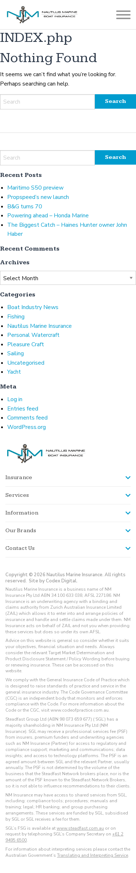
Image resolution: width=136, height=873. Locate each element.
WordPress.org (26, 427)
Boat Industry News (32, 307)
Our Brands (20, 530)
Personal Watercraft (33, 335)
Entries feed (22, 409)
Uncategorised (25, 363)
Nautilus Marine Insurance (39, 326)
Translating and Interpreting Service (92, 855)
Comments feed (27, 418)
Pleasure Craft (25, 344)
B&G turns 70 (24, 206)
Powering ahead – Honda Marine (48, 216)
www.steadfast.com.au (80, 828)
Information (21, 512)
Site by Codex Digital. (53, 581)
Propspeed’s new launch (38, 197)
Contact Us (20, 548)
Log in (14, 399)
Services (17, 495)
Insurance (18, 477)
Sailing (15, 353)
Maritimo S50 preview (35, 188)
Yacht (14, 372)
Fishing (16, 317)
